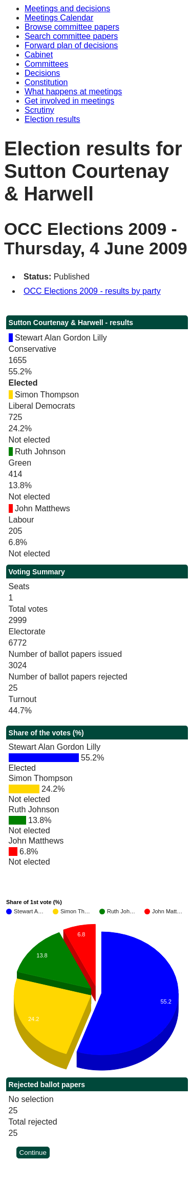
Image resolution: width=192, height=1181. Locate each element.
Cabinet (39, 54)
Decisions (42, 73)
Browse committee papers (72, 27)
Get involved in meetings (69, 100)
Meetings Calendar (59, 17)
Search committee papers (71, 36)
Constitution (46, 82)
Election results (52, 119)
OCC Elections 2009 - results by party (92, 291)
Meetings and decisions (67, 8)
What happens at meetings (73, 91)
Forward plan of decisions (71, 45)
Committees (46, 63)
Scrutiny (39, 110)
